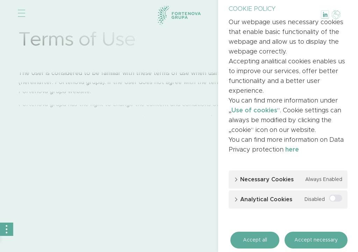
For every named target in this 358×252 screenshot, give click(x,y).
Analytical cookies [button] (266, 199)
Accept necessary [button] (316, 240)
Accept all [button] (255, 240)
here (292, 150)
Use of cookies (254, 110)
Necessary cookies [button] (267, 179)
